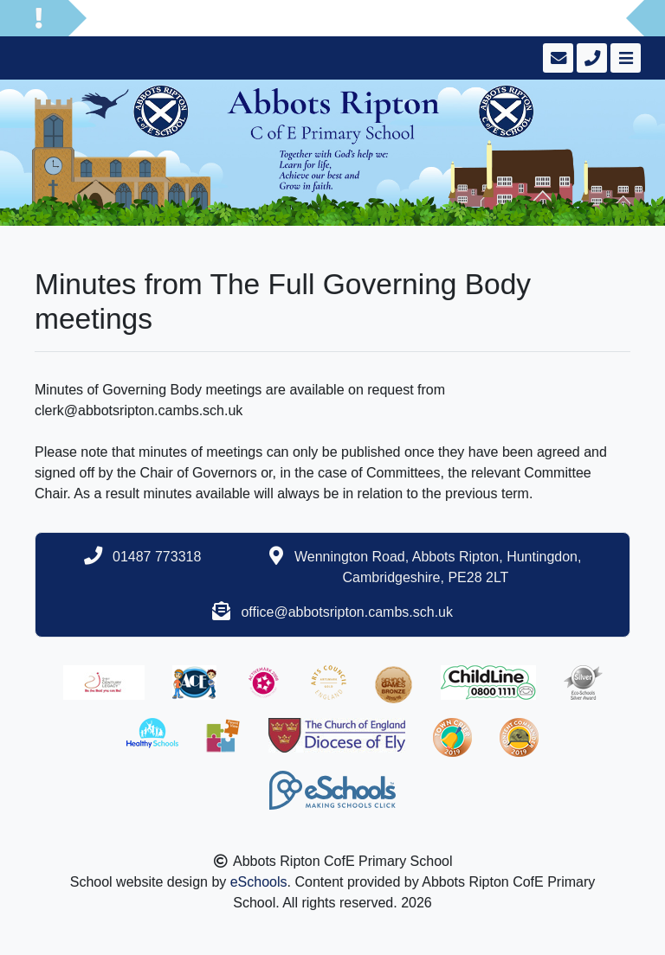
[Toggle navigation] (624, 58)
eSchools (258, 882)
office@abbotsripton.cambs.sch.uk (347, 612)
